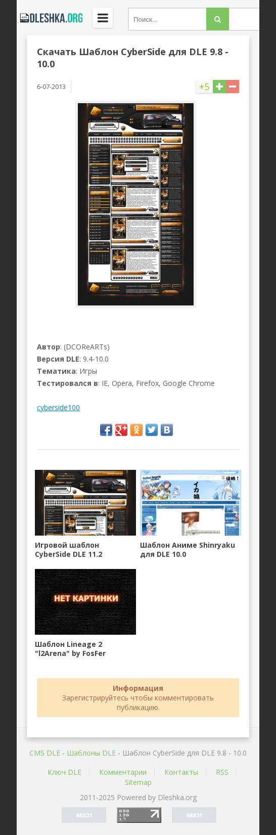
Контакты (181, 772)
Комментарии (123, 772)
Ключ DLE (64, 772)
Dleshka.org (49, 17)
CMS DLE (44, 753)
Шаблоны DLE (91, 753)
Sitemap (138, 782)
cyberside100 (58, 407)
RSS (222, 772)
